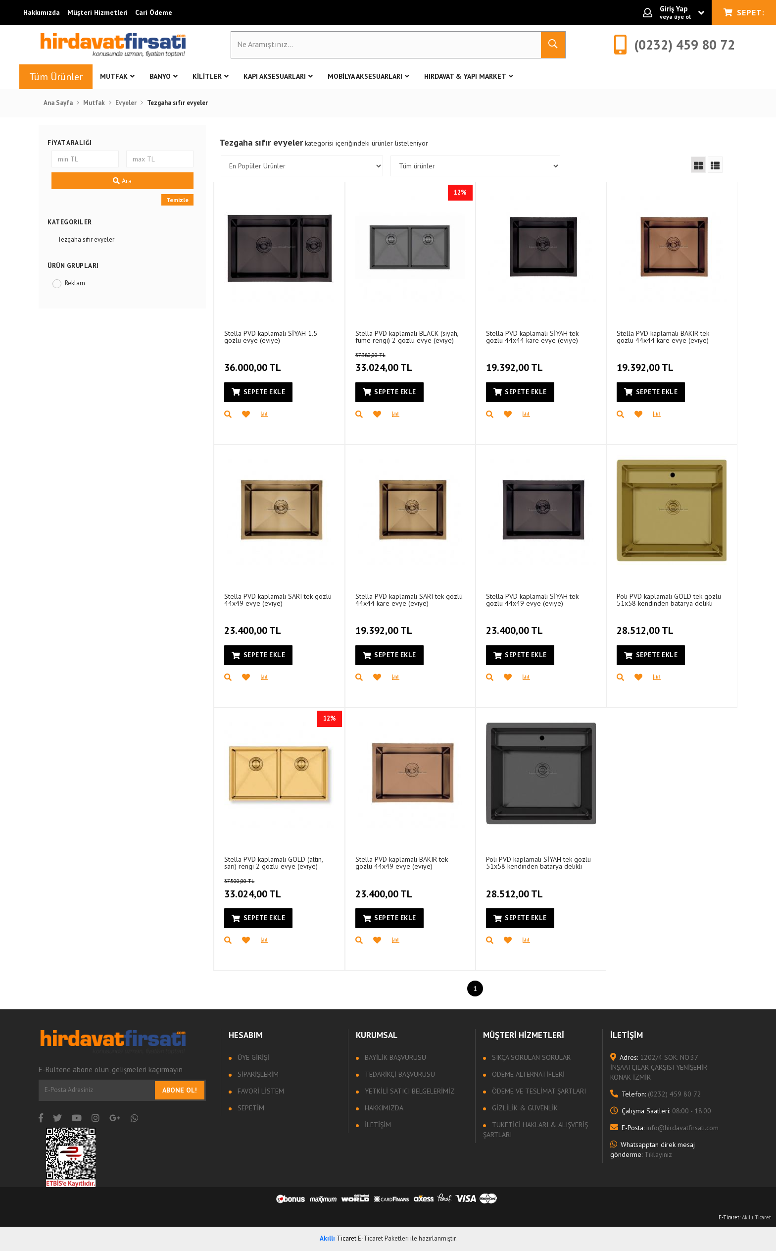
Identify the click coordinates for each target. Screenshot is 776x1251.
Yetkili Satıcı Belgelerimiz (409, 1091)
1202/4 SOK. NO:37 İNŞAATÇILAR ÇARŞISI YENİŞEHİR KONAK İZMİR (658, 1067)
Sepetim (250, 1107)
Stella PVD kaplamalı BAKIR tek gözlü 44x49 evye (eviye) (401, 862)
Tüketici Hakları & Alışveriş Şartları (535, 1129)
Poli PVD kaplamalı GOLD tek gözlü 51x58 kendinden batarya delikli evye (669, 599)
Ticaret (338, 1238)
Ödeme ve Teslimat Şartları (538, 1091)
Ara (122, 180)
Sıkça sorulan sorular (530, 1057)
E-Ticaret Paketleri (383, 1238)
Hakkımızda (41, 12)
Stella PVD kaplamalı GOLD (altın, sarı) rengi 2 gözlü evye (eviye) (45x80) (273, 862)
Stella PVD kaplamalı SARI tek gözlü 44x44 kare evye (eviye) (409, 599)
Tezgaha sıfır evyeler (85, 239)
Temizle (177, 200)
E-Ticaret (729, 1217)
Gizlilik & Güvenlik (524, 1107)
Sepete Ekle (258, 392)
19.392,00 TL (515, 362)
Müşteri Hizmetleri (97, 12)
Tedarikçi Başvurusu (399, 1074)
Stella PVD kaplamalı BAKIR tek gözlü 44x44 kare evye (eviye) (663, 336)
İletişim (377, 1124)
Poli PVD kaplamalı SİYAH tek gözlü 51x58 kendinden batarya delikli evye (538, 862)
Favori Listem (260, 1091)
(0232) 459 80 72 (655, 1094)
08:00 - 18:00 (660, 1110)
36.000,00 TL (254, 362)
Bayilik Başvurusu (394, 1057)
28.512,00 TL (646, 625)
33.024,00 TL (400, 363)
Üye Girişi (252, 1057)
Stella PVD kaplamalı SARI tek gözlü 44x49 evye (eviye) (278, 599)
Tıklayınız (652, 1149)
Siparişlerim (257, 1074)
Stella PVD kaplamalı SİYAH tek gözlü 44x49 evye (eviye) (532, 599)
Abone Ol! (179, 1090)
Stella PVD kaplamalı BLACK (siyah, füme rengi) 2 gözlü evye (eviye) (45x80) (406, 336)
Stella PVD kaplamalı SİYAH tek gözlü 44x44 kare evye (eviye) (532, 336)
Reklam (75, 283)
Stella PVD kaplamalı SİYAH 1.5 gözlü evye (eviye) (270, 336)
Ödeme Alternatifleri (527, 1074)
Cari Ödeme (153, 12)
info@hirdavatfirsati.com (664, 1127)
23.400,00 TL (254, 625)
